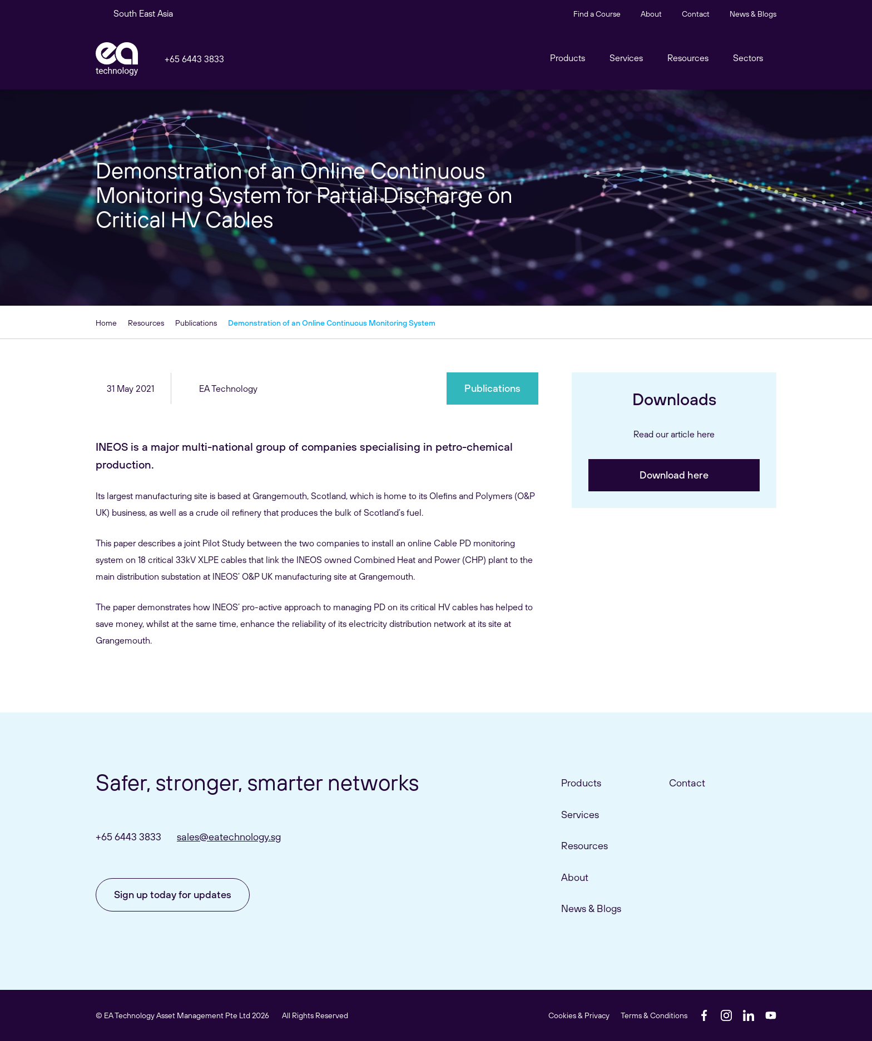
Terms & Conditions (654, 1015)
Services (580, 814)
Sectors (748, 57)
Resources (687, 57)
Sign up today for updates (172, 894)
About (651, 14)
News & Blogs (753, 14)
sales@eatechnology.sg (229, 836)
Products (581, 782)
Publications (196, 323)
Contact (696, 14)
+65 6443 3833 (194, 58)
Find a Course (597, 14)
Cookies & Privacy (579, 1015)
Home (106, 323)
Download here (674, 475)
